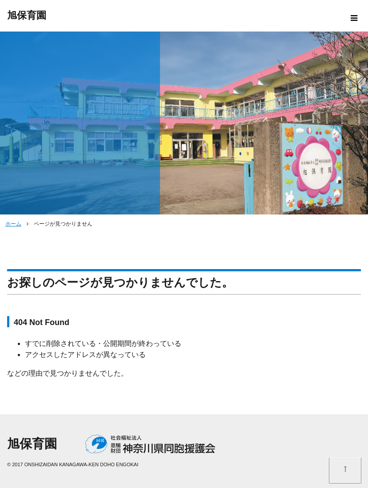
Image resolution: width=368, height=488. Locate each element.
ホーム (13, 224)
